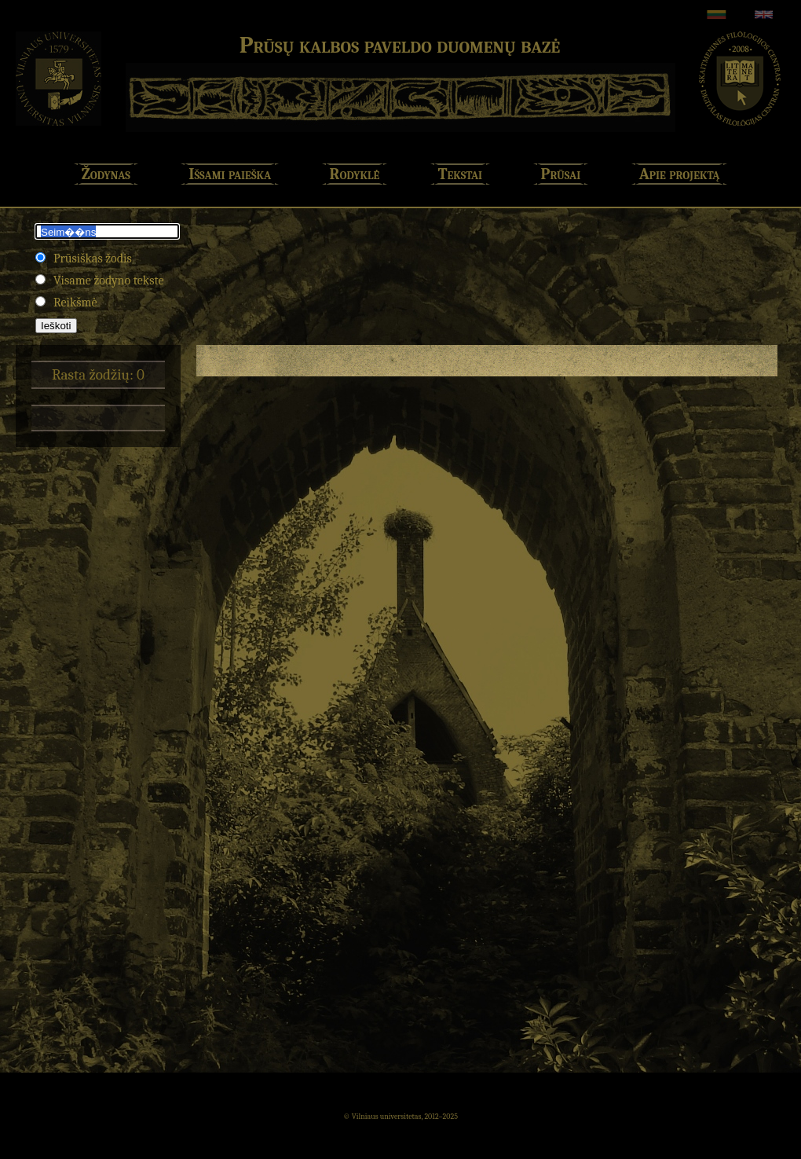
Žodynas (106, 174)
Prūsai (561, 174)
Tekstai (460, 174)
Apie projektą (679, 174)
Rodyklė (355, 174)
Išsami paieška (229, 174)
